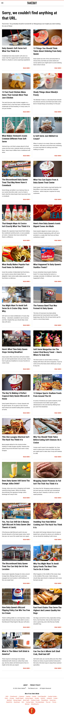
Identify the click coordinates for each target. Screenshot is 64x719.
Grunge (12, 698)
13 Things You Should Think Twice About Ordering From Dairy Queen (47, 51)
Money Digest (17, 700)
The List (48, 702)
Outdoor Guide (35, 700)
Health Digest (20, 698)
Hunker (37, 698)
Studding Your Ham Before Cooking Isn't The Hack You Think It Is (47, 525)
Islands (43, 698)
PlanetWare (44, 700)
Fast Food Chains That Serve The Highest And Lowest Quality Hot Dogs (47, 610)
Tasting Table (30, 702)
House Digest (29, 698)
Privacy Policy (35, 685)
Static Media (21, 688)
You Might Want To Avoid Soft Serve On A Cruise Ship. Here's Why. (15, 308)
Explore (28, 696)
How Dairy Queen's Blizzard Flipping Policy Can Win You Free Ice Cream (16, 610)
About (25, 685)
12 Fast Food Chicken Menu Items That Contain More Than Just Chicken (15, 95)
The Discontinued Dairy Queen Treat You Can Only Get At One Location (15, 566)
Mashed (9, 700)
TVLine (54, 702)
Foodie (34, 696)
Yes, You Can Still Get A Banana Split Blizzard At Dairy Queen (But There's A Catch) (16, 525)
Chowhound (13, 696)
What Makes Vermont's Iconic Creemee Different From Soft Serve (14, 139)
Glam (6, 698)
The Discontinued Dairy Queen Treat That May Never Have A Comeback (15, 182)
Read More (26, 68)
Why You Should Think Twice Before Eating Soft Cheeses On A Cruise (47, 440)
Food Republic (42, 696)
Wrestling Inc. (35, 704)
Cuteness (21, 696)
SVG (23, 702)
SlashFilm (9, 702)
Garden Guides (52, 696)
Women (27, 704)
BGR (7, 696)
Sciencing (52, 700)
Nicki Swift (26, 700)
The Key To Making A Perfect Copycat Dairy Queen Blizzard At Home (16, 396)
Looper (56, 698)
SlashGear (17, 702)
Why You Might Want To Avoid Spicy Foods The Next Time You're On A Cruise (46, 566)
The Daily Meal (39, 702)
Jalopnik (49, 698)
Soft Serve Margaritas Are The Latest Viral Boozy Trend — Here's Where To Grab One (47, 352)
